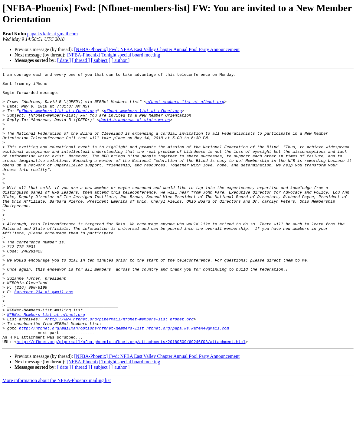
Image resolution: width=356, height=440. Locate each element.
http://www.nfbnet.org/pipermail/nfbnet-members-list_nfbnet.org (120, 368)
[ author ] (121, 60)
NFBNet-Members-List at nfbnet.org (46, 363)
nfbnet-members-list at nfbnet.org (185, 108)
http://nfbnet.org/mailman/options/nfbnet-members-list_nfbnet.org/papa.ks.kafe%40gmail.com (124, 379)
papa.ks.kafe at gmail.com (52, 33)
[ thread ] (81, 60)
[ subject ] (100, 60)
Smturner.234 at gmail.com (43, 336)
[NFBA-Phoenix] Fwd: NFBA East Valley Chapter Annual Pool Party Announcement (157, 49)
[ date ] (64, 60)
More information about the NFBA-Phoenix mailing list (56, 434)
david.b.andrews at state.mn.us (134, 129)
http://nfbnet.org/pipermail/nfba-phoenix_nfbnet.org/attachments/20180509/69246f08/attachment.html (131, 396)
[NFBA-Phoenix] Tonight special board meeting (113, 54)
